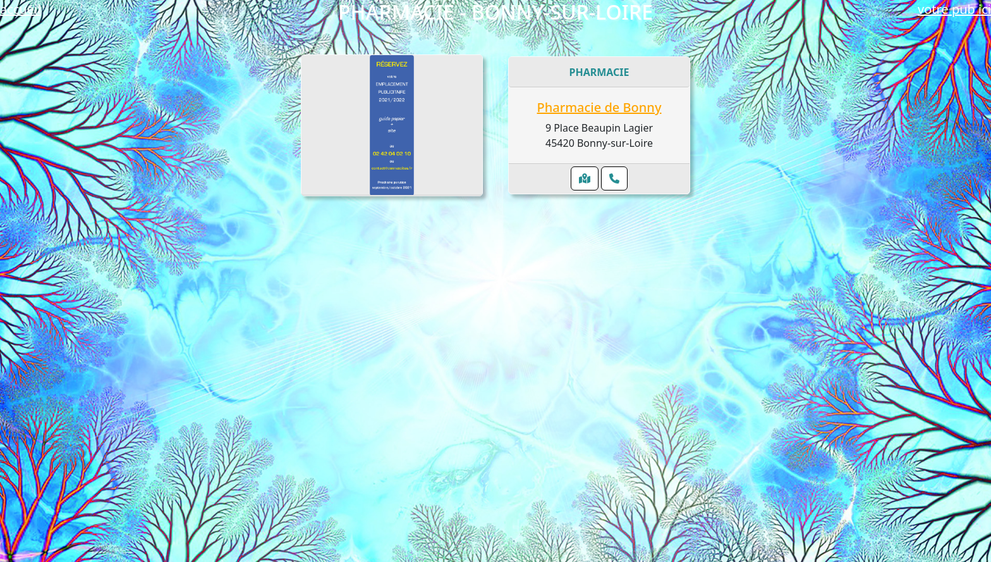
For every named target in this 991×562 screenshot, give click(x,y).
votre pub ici (954, 9)
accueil (20, 9)
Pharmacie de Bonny (599, 107)
